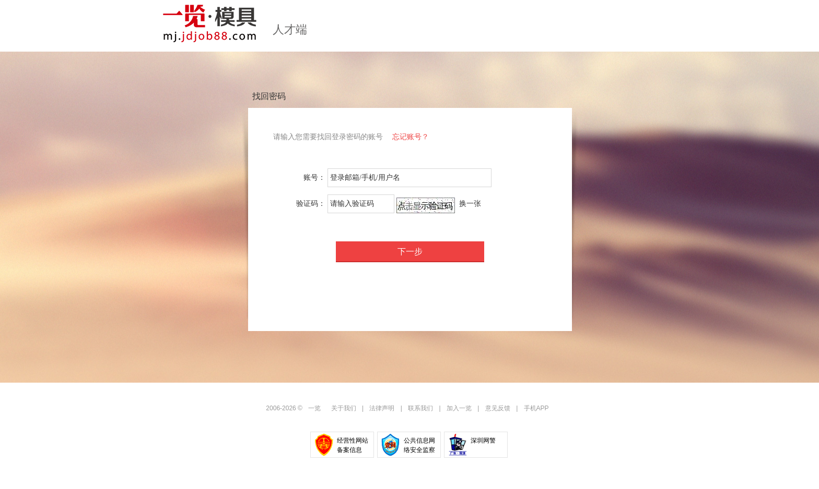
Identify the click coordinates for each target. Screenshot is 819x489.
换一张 (470, 203)
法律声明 (381, 408)
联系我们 (420, 408)
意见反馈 (497, 408)
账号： (314, 177)
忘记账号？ (410, 136)
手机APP (536, 408)
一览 (314, 408)
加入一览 (459, 408)
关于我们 (343, 408)
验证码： (310, 203)
